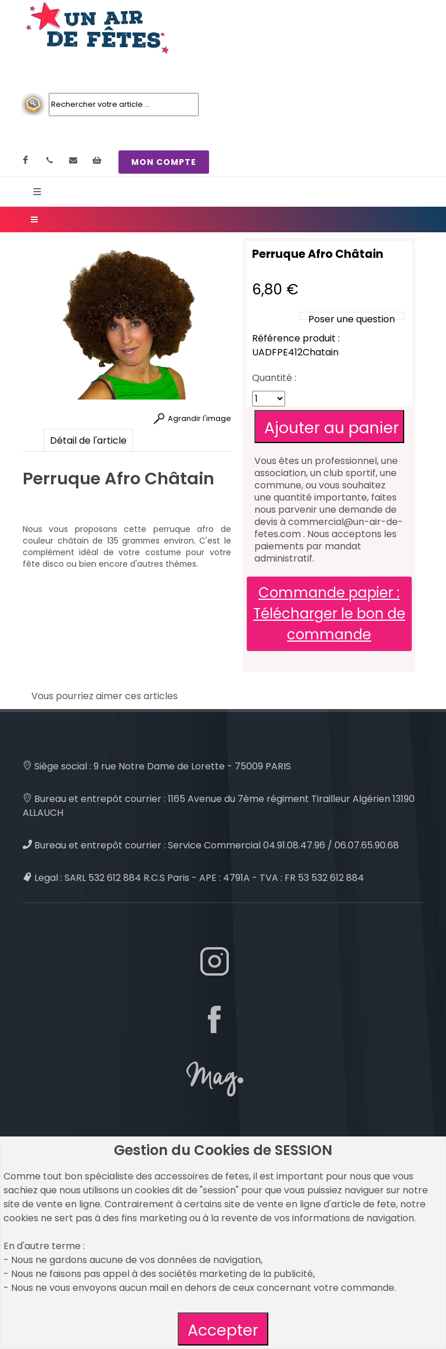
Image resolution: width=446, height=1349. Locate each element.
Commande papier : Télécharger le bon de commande (329, 613)
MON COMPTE (163, 162)
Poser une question (351, 319)
